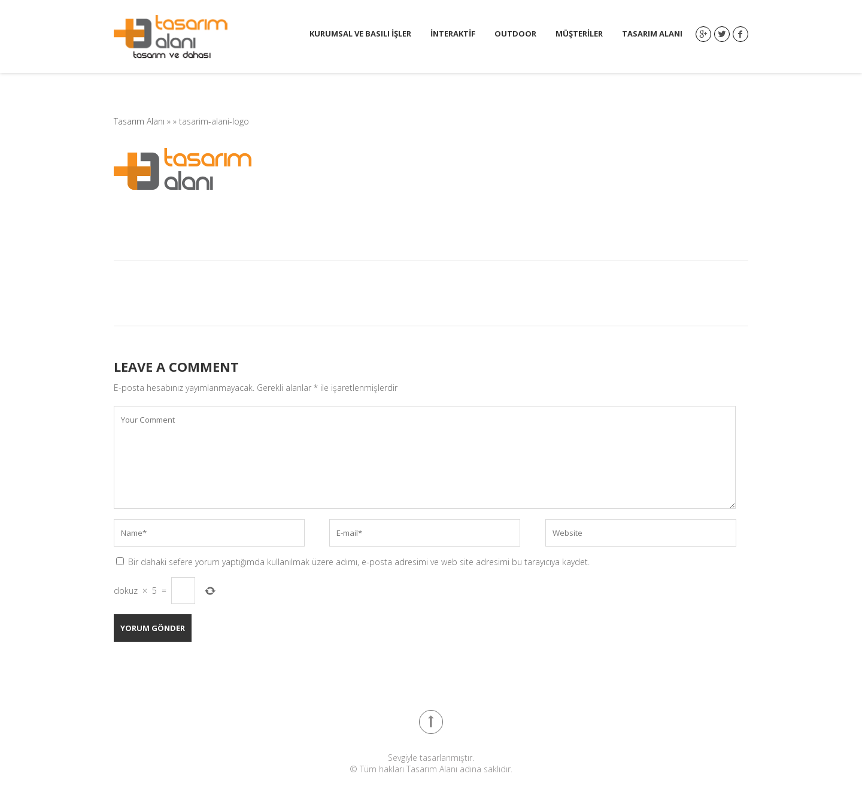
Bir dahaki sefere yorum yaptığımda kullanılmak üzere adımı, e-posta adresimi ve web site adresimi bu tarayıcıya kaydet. (359, 562)
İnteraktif (452, 34)
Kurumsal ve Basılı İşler (360, 34)
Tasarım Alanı (652, 34)
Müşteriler (579, 34)
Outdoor (515, 34)
